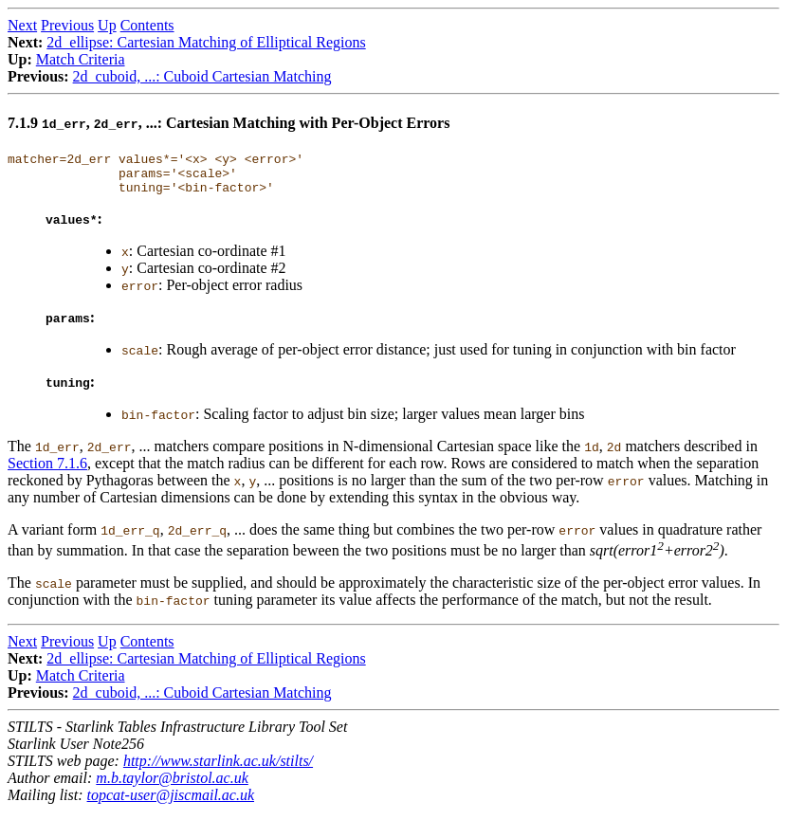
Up (107, 25)
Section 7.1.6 (47, 472)
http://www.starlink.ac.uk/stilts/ (218, 769)
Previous (67, 25)
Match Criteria (80, 59)
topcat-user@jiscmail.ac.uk (170, 803)
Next (22, 25)
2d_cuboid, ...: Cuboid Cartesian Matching (202, 76)
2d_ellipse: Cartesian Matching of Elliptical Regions (205, 42)
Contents (147, 25)
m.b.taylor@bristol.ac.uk (171, 786)
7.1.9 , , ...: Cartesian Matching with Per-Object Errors (228, 123)
